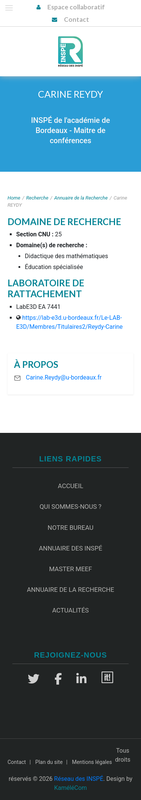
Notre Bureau (71, 527)
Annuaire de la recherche (70, 589)
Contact (76, 19)
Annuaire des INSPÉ (70, 548)
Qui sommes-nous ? (70, 506)
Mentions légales (92, 762)
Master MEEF (70, 569)
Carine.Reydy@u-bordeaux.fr (64, 377)
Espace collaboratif (76, 7)
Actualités (70, 610)
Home (14, 198)
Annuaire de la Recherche (81, 198)
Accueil (70, 486)
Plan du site (49, 762)
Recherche (37, 198)
